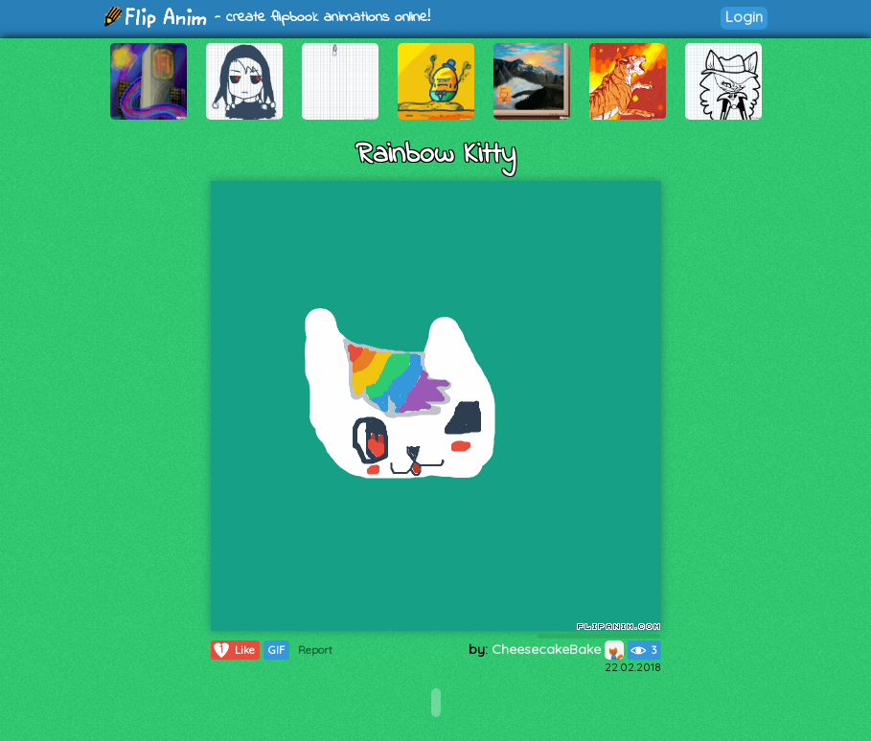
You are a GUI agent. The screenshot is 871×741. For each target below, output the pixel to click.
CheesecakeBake (558, 649)
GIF (276, 650)
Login (744, 17)
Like (233, 650)
